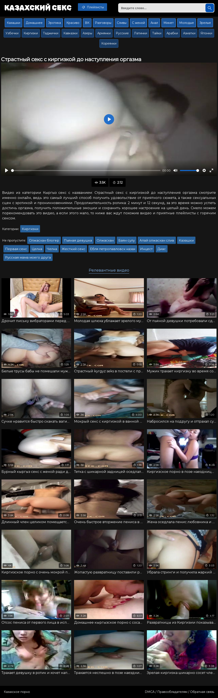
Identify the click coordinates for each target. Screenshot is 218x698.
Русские (122, 33)
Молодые (186, 23)
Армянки (104, 33)
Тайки (156, 33)
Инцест (146, 249)
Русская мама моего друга (28, 257)
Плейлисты (92, 7)
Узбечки (12, 33)
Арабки (172, 33)
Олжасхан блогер (44, 240)
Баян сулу (126, 240)
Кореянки (108, 43)
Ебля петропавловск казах (112, 249)
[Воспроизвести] (6, 170)
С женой (138, 23)
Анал (154, 23)
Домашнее (34, 23)
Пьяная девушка (78, 240)
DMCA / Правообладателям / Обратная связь (179, 692)
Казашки (13, 23)
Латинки (140, 33)
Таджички (50, 33)
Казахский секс (38, 7)
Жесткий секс (73, 249)
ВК (87, 23)
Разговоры (103, 23)
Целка (37, 249)
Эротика (54, 23)
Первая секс (16, 249)
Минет (169, 23)
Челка (52, 249)
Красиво (72, 23)
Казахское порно (17, 692)
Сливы (121, 23)
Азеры (87, 33)
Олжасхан (105, 240)
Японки (206, 33)
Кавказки (70, 33)
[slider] (86, 170)
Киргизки (31, 33)
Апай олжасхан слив (156, 240)
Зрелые (205, 23)
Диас (161, 249)
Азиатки (189, 33)
